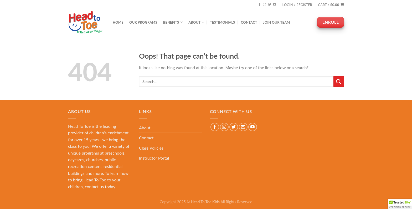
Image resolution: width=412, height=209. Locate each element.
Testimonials (222, 22)
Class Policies (151, 147)
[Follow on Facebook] (259, 5)
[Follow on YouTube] (274, 5)
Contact (249, 22)
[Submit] (338, 81)
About (196, 22)
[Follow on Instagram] (264, 5)
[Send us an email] (243, 127)
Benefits (173, 22)
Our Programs (143, 22)
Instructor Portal (154, 157)
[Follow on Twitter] (269, 5)
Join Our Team (276, 22)
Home (118, 22)
